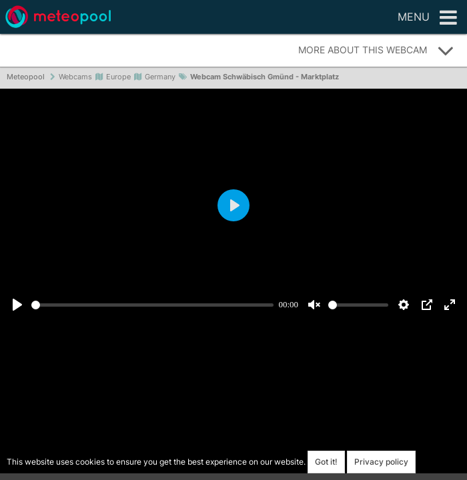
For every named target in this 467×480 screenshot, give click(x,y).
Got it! (326, 462)
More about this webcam (376, 50)
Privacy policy (381, 462)
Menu (427, 18)
